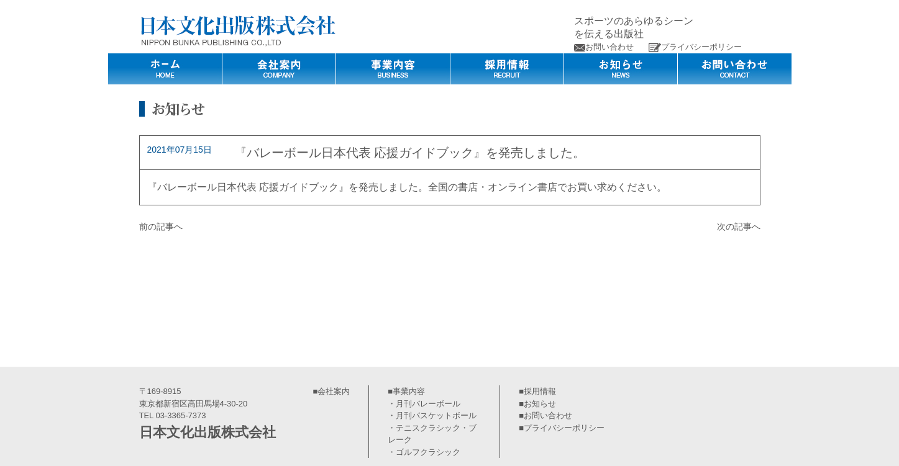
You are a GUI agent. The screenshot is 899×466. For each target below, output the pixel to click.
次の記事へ (738, 226)
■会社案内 (331, 391)
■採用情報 (537, 391)
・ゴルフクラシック (424, 452)
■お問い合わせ (545, 415)
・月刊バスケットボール (432, 415)
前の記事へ (161, 226)
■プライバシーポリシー (562, 427)
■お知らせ (537, 403)
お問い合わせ (604, 47)
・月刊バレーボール (424, 403)
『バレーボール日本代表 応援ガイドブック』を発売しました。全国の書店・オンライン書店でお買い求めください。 (407, 187)
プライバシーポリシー (695, 47)
